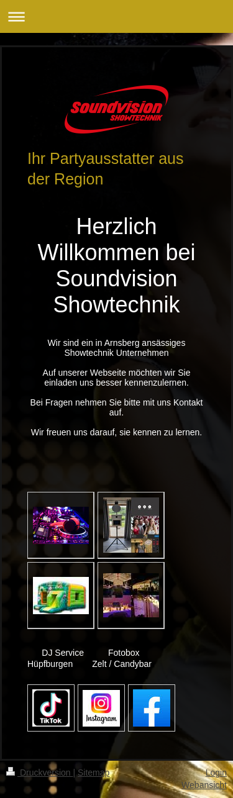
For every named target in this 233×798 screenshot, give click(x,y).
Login (216, 773)
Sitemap (93, 773)
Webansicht (204, 785)
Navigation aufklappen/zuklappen (116, 16)
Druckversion (39, 773)
